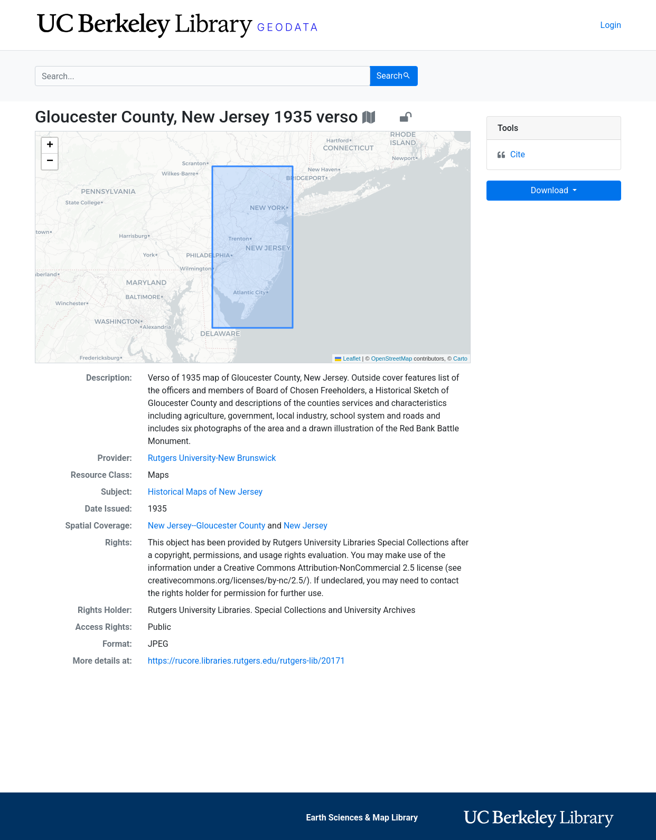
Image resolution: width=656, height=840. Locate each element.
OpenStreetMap (392, 358)
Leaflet (347, 358)
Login (611, 25)
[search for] (202, 76)
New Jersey (305, 526)
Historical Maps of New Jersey (205, 492)
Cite (517, 154)
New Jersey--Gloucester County (207, 526)
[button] (50, 146)
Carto (460, 358)
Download (550, 190)
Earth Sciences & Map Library (362, 818)
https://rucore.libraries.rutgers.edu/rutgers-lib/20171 (246, 661)
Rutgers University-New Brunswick (212, 458)
